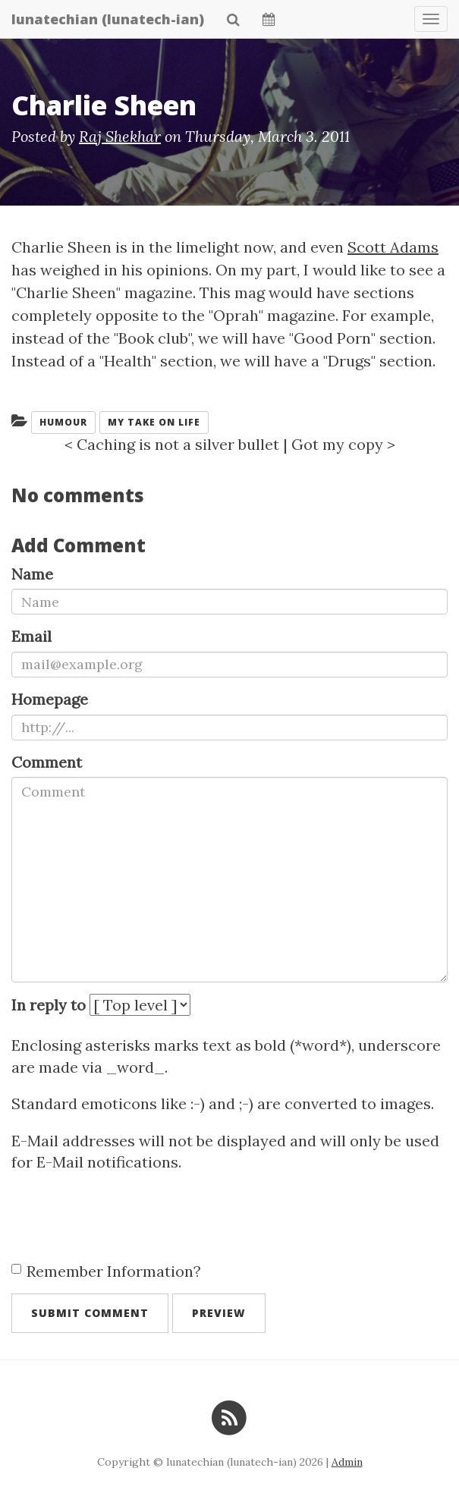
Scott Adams (393, 246)
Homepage (49, 699)
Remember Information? (106, 1271)
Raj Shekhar (120, 136)
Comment (46, 762)
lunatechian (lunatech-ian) (107, 19)
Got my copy (337, 444)
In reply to (48, 1004)
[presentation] (126, 1218)
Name (32, 573)
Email (31, 636)
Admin (347, 1462)
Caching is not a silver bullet (178, 444)
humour (63, 422)
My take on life (154, 422)
